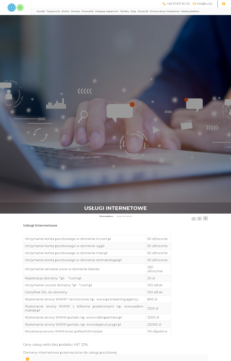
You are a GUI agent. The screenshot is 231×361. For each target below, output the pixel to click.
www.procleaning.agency (117, 299)
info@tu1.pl (204, 3)
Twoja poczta (75, 11)
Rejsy (156, 11)
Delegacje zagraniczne (129, 11)
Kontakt (63, 11)
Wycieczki (165, 11)
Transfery (147, 11)
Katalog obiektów (212, 11)
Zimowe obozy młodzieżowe (187, 11)
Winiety (88, 11)
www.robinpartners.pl (104, 317)
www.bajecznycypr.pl (103, 324)
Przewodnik (110, 11)
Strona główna (106, 216)
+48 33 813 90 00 (178, 3)
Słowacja (97, 11)
